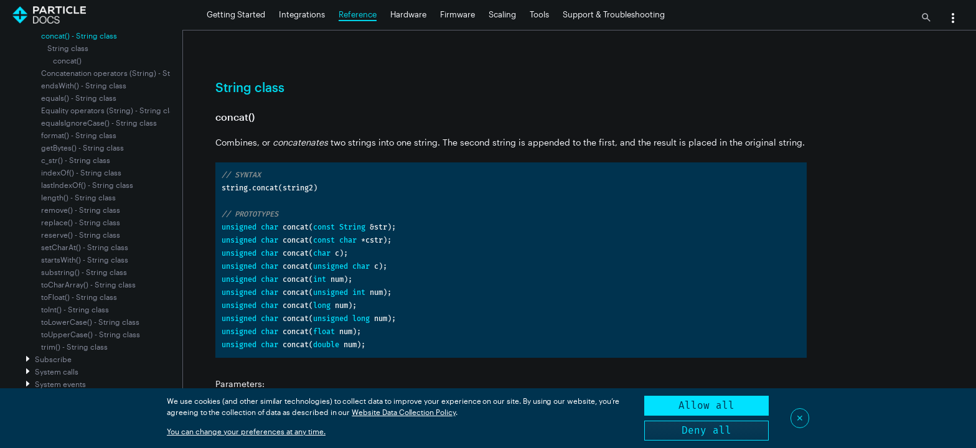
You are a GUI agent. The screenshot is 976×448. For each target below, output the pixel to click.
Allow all (706, 405)
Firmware (457, 14)
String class (67, 48)
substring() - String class (84, 272)
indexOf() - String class (81, 172)
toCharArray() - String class (88, 284)
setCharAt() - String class (84, 247)
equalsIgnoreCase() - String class (99, 122)
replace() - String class (80, 222)
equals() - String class (78, 97)
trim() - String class (74, 346)
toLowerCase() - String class (90, 321)
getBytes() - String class (82, 147)
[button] (953, 19)
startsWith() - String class (84, 259)
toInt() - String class (75, 309)
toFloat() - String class (79, 296)
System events (60, 384)
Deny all (706, 430)
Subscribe (53, 359)
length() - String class (78, 197)
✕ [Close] (800, 418)
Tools (539, 14)
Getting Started (236, 14)
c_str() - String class (75, 160)
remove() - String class (80, 209)
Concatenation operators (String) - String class (122, 72)
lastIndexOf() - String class (87, 184)
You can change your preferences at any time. (246, 431)
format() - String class (78, 135)
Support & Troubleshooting (614, 14)
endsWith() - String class (83, 85)
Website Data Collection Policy (404, 412)
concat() (67, 60)
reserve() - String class (80, 234)
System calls (56, 371)
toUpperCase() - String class (90, 334)
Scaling (502, 14)
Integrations (302, 14)
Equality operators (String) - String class (111, 110)
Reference (358, 14)
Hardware (408, 14)
